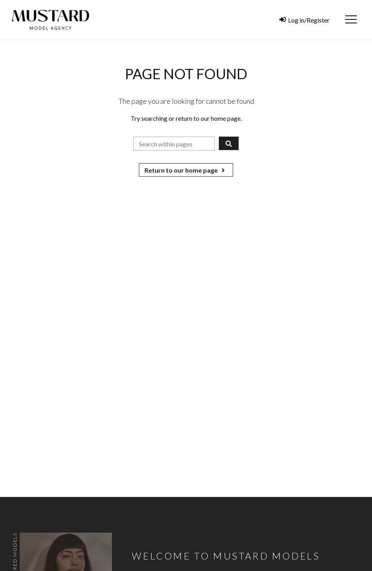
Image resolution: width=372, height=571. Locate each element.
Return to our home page (186, 170)
